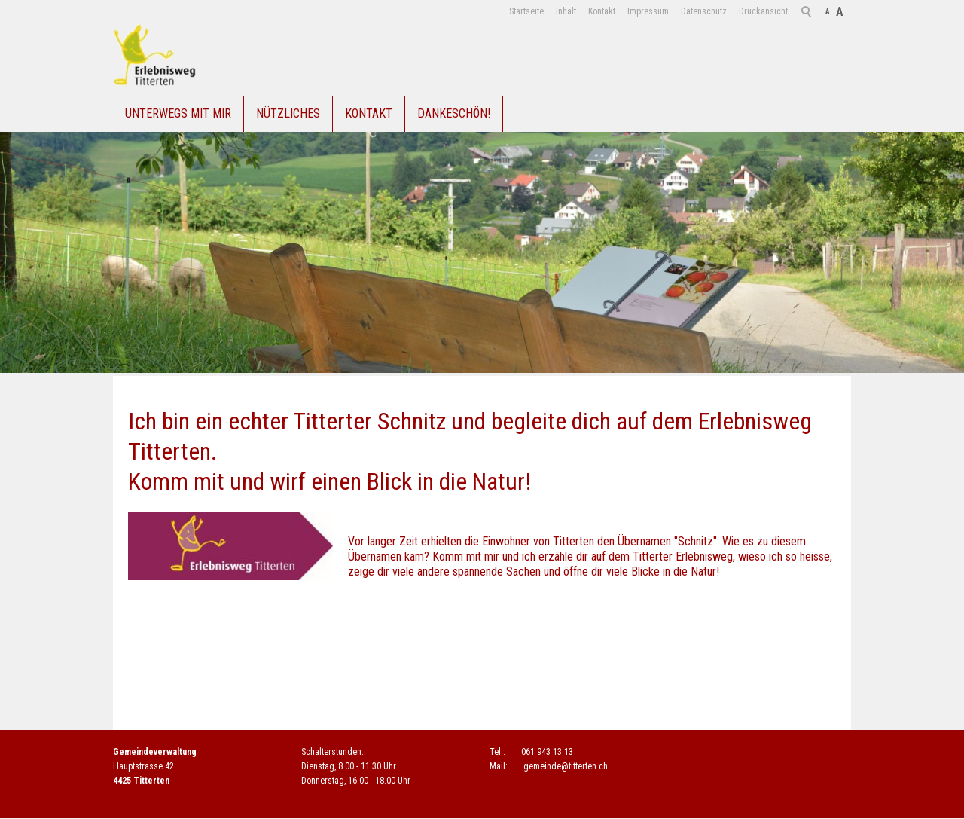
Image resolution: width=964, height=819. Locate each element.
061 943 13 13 (547, 752)
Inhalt (566, 11)
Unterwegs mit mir (178, 113)
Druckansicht (763, 11)
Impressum (648, 11)
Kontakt (601, 11)
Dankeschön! (453, 113)
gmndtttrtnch (565, 766)
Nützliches (288, 113)
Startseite (526, 11)
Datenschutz (704, 11)
